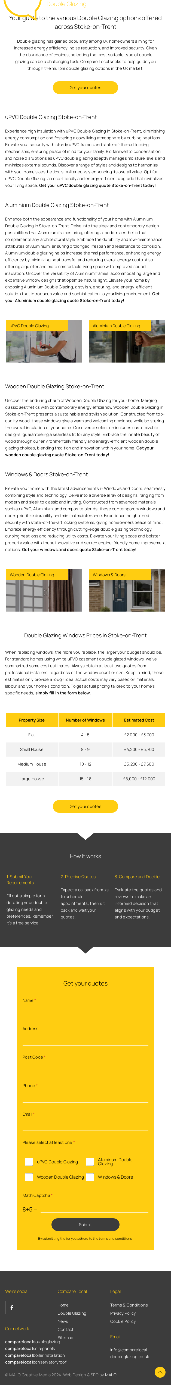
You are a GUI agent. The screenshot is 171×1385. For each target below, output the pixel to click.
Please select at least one (49, 1142)
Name (29, 1000)
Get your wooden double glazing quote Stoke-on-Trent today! (79, 451)
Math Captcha (38, 1195)
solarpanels (30, 1348)
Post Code (34, 1057)
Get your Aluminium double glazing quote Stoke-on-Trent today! (82, 297)
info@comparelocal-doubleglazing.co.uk (129, 1353)
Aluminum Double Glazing (115, 1162)
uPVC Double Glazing (57, 1162)
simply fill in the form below (62, 693)
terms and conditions (115, 1238)
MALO (111, 1375)
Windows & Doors (115, 1177)
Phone (30, 1085)
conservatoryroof (35, 1362)
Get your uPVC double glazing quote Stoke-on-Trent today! (97, 185)
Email (29, 1114)
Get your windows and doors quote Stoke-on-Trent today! (79, 549)
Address (31, 1028)
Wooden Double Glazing (60, 1177)
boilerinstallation (35, 1355)
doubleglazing (32, 1342)
